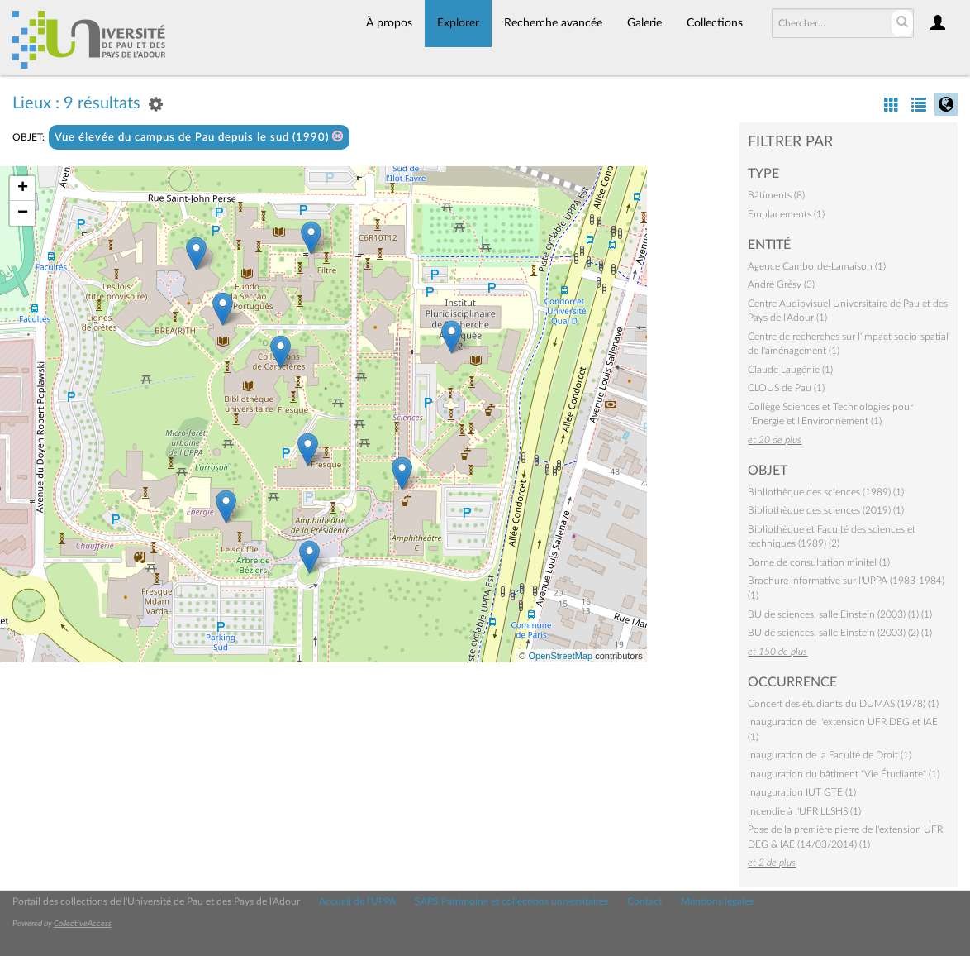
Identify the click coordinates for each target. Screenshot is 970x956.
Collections (715, 23)
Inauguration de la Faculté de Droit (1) (829, 755)
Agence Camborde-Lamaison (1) (817, 266)
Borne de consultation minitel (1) (819, 562)
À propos (389, 23)
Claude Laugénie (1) (790, 370)
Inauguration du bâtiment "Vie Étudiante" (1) (843, 774)
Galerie (644, 23)
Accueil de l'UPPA (357, 901)
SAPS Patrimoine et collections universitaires (511, 901)
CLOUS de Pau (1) (786, 388)
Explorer (458, 23)
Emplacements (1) (786, 214)
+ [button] (22, 188)
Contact (644, 901)
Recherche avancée (553, 23)
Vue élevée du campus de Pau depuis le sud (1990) (199, 137)
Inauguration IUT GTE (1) (802, 792)
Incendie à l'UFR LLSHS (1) (804, 811)
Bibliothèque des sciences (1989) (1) (826, 492)
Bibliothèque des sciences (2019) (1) (826, 510)
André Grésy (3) (781, 284)
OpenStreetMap (560, 656)
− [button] (22, 213)
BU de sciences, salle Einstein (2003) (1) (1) (840, 614)
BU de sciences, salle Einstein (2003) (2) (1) (840, 633)
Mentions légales (717, 901)
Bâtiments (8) (776, 195)
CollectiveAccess (83, 924)
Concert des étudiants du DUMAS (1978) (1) (843, 704)
